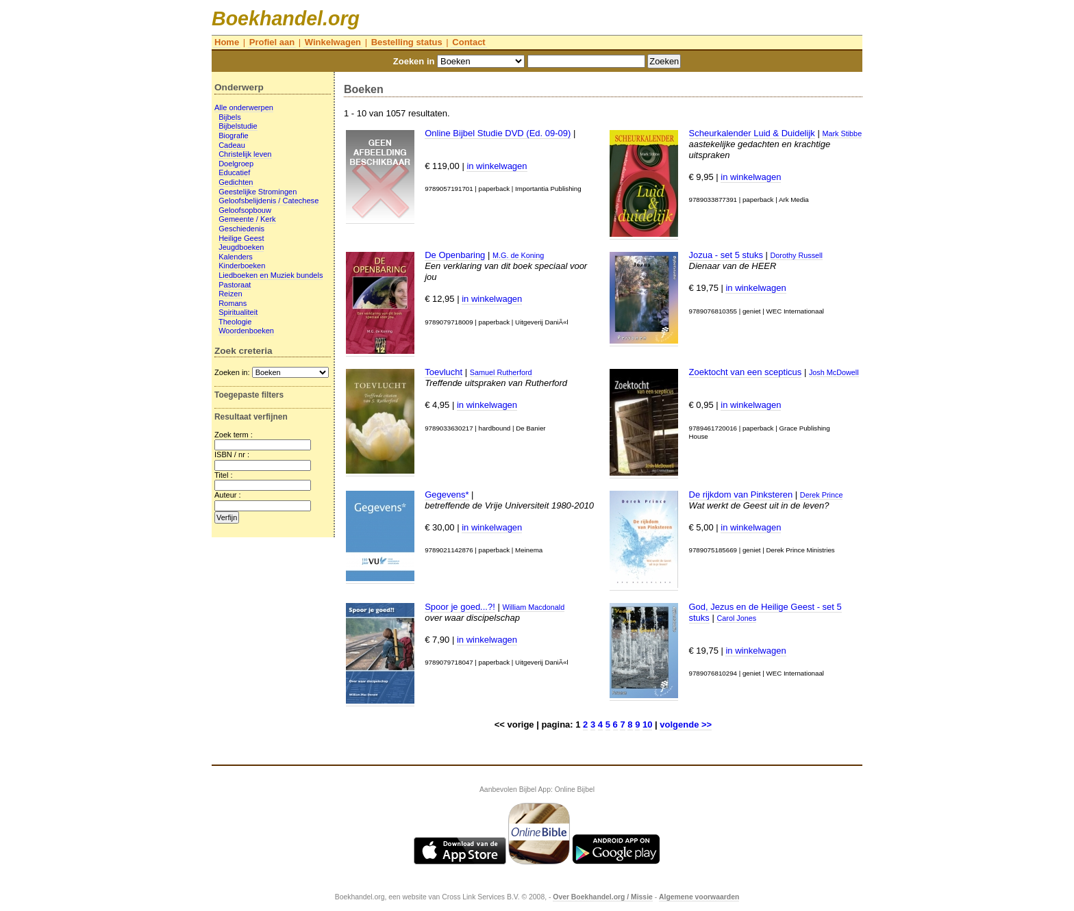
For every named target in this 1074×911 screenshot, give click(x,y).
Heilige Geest (241, 238)
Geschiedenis (241, 228)
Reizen (230, 294)
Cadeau (231, 145)
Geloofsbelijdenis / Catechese (268, 200)
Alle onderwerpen (243, 107)
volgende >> (686, 724)
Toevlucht (443, 372)
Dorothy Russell (797, 255)
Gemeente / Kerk (247, 219)
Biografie (233, 135)
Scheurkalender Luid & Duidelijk (752, 133)
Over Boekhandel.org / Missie (603, 897)
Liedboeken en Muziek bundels (270, 275)
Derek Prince (821, 495)
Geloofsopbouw (244, 210)
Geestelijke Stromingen (257, 192)
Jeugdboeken (241, 247)
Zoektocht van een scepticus (745, 372)
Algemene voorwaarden (699, 897)
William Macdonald (533, 607)
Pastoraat (234, 285)
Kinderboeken (241, 265)
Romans (232, 303)
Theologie (235, 322)
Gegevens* (447, 494)
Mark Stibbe (842, 133)
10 (647, 724)
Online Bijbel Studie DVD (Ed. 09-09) (498, 133)
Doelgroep (235, 163)
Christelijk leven (244, 154)
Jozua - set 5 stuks (726, 255)
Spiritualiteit (238, 312)
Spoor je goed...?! (460, 607)
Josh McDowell (834, 372)
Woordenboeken (246, 330)
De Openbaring (455, 255)
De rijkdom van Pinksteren (741, 494)
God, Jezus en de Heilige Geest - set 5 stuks (765, 612)
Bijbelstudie (238, 126)
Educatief (234, 172)
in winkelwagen (496, 166)
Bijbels (229, 117)
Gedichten (235, 182)
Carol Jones (736, 618)
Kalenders (235, 257)
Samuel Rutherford (501, 372)
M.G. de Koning (518, 255)
